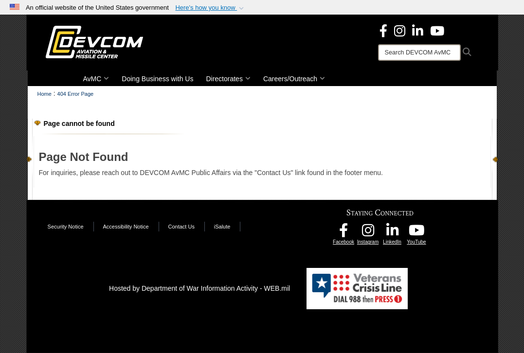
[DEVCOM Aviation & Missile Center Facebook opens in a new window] (383, 30)
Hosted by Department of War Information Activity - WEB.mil (199, 288)
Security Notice (66, 226)
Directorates (228, 79)
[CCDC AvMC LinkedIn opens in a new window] (392, 233)
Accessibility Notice (125, 226)
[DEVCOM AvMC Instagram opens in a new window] (368, 233)
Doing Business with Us (157, 79)
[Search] (419, 52)
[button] (210, 8)
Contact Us (181, 226)
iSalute (222, 226)
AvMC (96, 79)
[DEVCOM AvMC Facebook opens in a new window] (343, 233)
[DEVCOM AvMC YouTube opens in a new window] (437, 30)
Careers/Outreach (294, 79)
